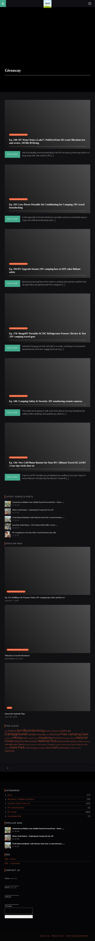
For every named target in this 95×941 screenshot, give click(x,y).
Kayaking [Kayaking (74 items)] (45, 737)
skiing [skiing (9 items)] (64, 745)
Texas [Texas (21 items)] (48, 747)
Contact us (45, 936)
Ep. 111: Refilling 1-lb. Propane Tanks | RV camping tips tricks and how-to (35, 598)
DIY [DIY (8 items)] (48, 735)
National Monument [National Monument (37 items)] (25, 741)
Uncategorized (14, 816)
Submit (19, 916)
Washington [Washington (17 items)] (64, 747)
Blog (9, 708)
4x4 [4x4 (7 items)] (6, 731)
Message (8, 906)
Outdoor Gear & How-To (18, 134)
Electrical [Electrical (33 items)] (54, 734)
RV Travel (12, 812)
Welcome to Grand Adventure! (17, 656)
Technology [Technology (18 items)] (30, 747)
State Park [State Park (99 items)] (17, 747)
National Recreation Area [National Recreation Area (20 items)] (69, 741)
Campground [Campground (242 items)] (16, 734)
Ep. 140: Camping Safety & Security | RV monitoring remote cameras (45, 401)
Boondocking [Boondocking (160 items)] (33, 730)
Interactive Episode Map (15, 714)
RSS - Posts (10, 859)
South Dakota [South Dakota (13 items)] (77, 744)
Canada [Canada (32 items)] (31, 734)
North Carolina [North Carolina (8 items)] (31, 745)
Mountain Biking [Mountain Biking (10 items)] (68, 738)
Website (8, 897)
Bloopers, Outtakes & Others (17, 649)
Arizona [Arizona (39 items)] (12, 730)
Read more (12, 154)
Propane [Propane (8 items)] (58, 745)
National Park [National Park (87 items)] (47, 741)
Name (11, 878)
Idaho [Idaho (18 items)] (25, 738)
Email (10, 888)
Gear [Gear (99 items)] (85, 734)
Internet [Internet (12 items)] (31, 738)
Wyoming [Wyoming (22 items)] (9, 750)
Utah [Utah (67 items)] (55, 747)
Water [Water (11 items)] (72, 748)
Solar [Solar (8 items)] (69, 745)
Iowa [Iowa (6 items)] (36, 738)
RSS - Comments (12, 863)
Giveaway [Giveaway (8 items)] (8, 738)
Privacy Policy (57, 936)
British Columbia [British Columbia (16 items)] (52, 731)
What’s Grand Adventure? (77, 936)
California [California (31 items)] (65, 730)
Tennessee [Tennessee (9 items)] (41, 748)
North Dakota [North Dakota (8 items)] (42, 745)
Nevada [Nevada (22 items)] (9, 744)
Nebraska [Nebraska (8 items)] (86, 741)
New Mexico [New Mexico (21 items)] (19, 744)
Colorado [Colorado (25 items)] (41, 734)
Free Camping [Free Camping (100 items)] (70, 734)
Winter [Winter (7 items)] (78, 748)
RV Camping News (16, 807)
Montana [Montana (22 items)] (56, 738)
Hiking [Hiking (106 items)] (17, 737)
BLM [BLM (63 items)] (20, 730)
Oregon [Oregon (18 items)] (51, 744)
